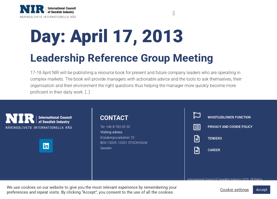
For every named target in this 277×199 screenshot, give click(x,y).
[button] (173, 13)
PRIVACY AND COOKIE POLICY (230, 127)
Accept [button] (261, 190)
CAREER (214, 150)
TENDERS (215, 138)
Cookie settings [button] (234, 189)
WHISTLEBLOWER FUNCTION (229, 117)
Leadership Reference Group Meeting (121, 58)
